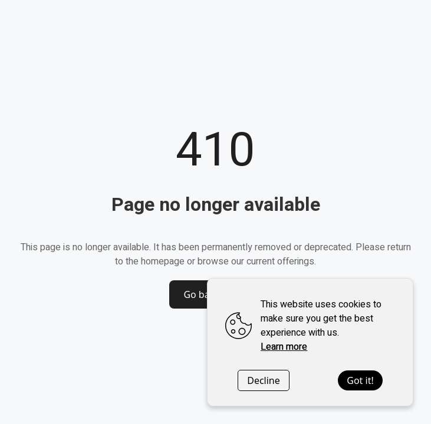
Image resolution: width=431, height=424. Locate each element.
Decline (263, 380)
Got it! (360, 380)
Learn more (284, 347)
